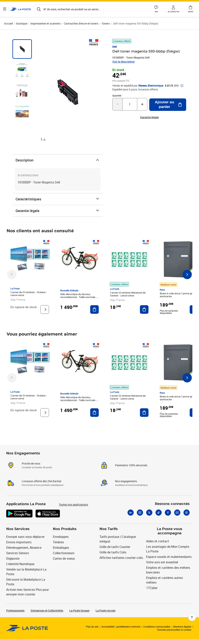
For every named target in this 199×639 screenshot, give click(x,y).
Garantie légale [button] (149, 117)
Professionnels (15, 610)
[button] (156, 9)
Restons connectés (172, 504)
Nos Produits (65, 529)
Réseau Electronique (150, 85)
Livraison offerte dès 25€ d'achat (41, 481)
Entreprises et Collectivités (47, 610)
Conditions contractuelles (156, 626)
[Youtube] (177, 512)
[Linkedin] (130, 512)
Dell (114, 46)
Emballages (61, 547)
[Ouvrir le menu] (5, 9)
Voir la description (123, 61)
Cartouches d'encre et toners (81, 23)
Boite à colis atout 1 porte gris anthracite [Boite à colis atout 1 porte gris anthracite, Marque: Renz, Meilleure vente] (177, 295)
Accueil (8, 23)
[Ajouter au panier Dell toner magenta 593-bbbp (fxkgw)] (168, 104)
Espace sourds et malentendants (169, 557)
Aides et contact (157, 541)
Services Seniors (17, 553)
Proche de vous (31, 463)
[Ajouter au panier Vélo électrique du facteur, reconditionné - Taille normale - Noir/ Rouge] (94, 309)
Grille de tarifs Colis (113, 552)
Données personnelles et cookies (174, 629)
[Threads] (186, 512)
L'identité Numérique (20, 564)
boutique (21, 23)
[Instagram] (140, 512)
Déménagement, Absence (23, 547)
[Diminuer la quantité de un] (117, 104)
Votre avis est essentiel (162, 562)
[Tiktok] (158, 512)
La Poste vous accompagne (169, 531)
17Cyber (151, 588)
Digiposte (12, 558)
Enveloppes (61, 537)
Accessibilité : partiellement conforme (120, 626)
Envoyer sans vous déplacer (25, 537)
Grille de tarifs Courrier (115, 547)
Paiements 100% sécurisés (131, 465)
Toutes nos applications (73, 504)
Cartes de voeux (64, 558)
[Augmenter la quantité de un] (142, 104)
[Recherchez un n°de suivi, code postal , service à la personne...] (70, 9)
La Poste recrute (105, 610)
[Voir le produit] (44, 309)
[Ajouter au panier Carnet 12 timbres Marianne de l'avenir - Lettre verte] (144, 309)
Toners (106, 23)
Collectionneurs (63, 553)
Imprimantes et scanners (46, 23)
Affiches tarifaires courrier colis (121, 558)
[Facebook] (168, 512)
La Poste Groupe (79, 610)
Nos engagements (126, 481)
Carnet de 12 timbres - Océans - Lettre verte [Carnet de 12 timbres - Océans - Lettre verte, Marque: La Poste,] (28, 293)
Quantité (116, 95)
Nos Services (18, 529)
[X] (149, 512)
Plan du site (92, 626)
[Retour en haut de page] (192, 617)
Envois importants (18, 542)
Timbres (58, 542)
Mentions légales (182, 626)
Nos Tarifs (109, 529)
